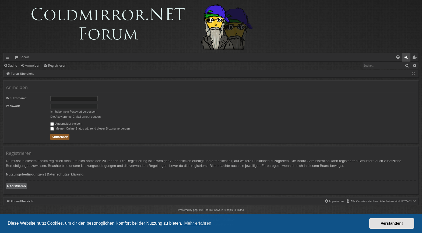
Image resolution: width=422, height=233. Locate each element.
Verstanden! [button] (392, 223)
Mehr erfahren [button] (197, 223)
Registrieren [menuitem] (416, 58)
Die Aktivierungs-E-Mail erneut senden (75, 116)
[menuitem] (398, 57)
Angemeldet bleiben (66, 123)
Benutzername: (16, 98)
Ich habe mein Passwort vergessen (73, 111)
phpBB (197, 210)
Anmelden (32, 65)
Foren (24, 57)
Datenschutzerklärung (65, 174)
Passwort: (13, 105)
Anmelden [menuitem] (407, 58)
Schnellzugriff (8, 58)
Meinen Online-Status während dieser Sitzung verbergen (90, 128)
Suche (12, 65)
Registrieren (57, 65)
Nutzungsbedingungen (25, 174)
